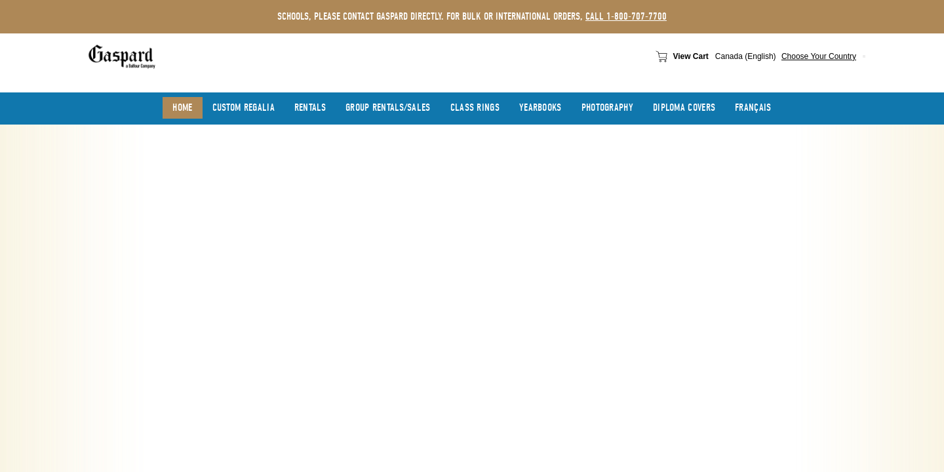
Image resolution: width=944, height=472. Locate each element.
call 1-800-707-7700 (626, 16)
